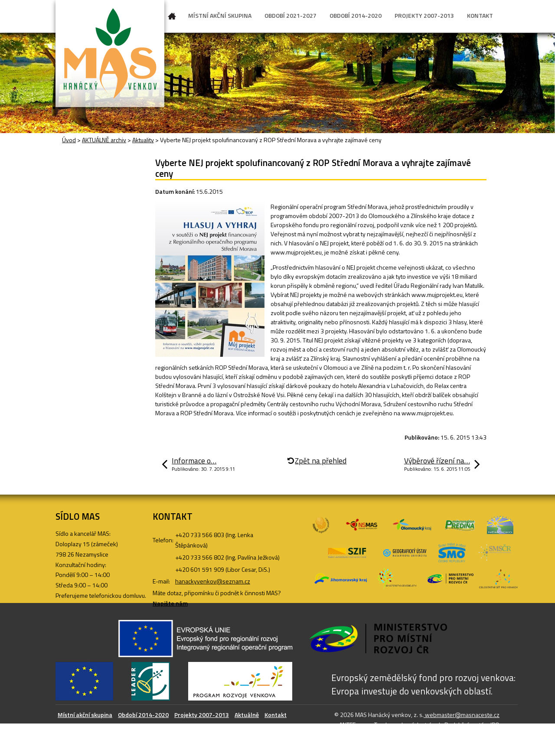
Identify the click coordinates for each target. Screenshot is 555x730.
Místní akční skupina (85, 714)
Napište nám (170, 603)
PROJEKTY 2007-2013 (424, 15)
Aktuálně (247, 714)
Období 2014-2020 (143, 714)
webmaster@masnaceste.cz (462, 714)
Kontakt (275, 714)
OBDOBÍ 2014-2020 (356, 15)
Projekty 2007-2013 (201, 714)
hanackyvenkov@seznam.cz (212, 581)
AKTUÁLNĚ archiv (104, 139)
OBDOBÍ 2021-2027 (290, 15)
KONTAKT (480, 15)
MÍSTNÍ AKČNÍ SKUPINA (219, 15)
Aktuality (143, 139)
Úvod (172, 18)
